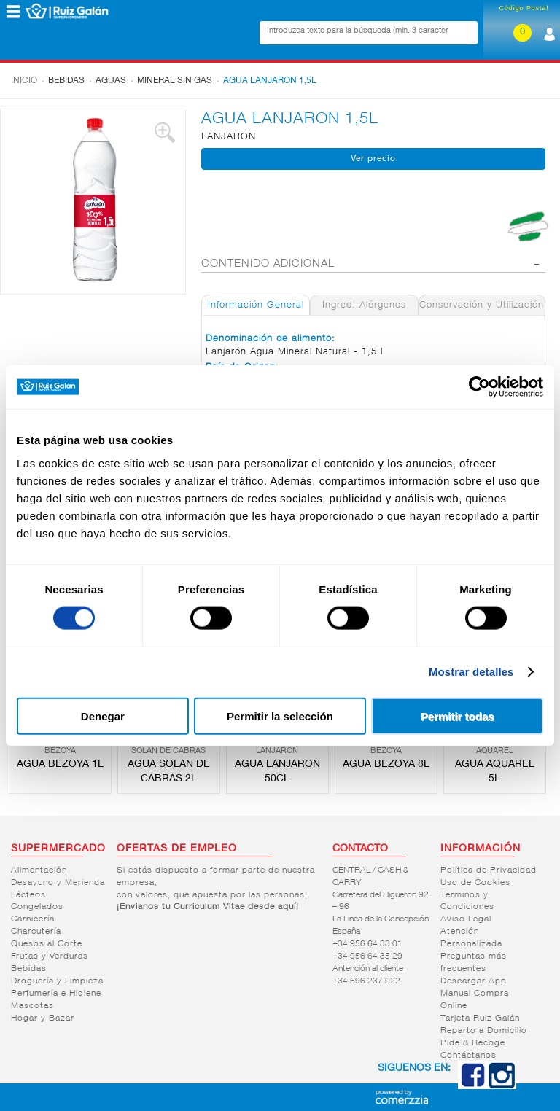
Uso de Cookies (475, 882)
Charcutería (36, 931)
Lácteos (28, 895)
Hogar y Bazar (42, 1018)
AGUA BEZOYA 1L (60, 765)
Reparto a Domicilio (483, 1030)
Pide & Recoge (472, 1043)
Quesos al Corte (46, 944)
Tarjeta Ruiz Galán (480, 1018)
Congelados (37, 907)
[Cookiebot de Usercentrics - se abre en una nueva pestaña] (479, 387)
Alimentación (39, 870)
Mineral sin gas (174, 81)
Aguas (111, 81)
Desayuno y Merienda (58, 882)
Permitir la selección (280, 715)
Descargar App (473, 981)
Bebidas (66, 81)
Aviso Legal (465, 919)
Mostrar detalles (471, 672)
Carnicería (33, 919)
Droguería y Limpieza (57, 981)
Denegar (103, 715)
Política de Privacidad (488, 870)
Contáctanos (468, 1055)
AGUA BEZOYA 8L (386, 765)
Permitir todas (457, 715)
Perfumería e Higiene (56, 993)
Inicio (24, 81)
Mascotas (32, 1006)
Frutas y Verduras (49, 956)
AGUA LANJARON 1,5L (269, 81)
